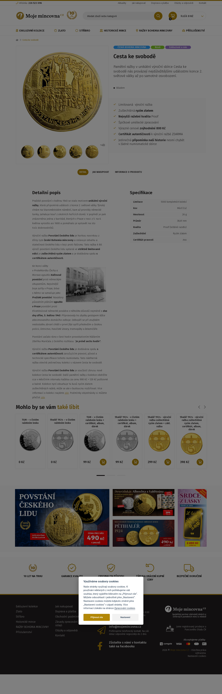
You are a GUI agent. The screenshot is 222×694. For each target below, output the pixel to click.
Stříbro (82, 30)
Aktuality (122, 3)
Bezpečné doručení (189, 583)
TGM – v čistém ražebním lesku (30, 428)
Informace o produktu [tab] (129, 178)
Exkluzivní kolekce (30, 30)
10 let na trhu (33, 583)
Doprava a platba (160, 3)
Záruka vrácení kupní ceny (150, 585)
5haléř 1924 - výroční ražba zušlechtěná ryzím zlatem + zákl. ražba (159, 428)
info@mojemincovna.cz (125, 634)
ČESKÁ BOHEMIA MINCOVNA (132, 47)
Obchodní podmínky (67, 623)
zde (67, 399)
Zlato (60, 30)
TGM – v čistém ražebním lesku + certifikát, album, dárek (95, 428)
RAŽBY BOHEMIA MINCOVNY (154, 30)
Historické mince (113, 30)
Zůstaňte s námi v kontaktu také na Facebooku (127, 651)
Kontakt (202, 3)
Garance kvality (72, 583)
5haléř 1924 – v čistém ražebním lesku (63, 428)
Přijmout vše (96, 617)
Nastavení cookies (197, 663)
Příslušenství (193, 30)
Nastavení (125, 617)
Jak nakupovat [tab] (100, 178)
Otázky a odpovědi (183, 3)
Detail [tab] (81, 178)
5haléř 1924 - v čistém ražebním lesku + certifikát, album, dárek (127, 428)
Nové (157, 47)
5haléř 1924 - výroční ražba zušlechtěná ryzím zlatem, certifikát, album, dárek (191, 430)
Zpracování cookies (124, 608)
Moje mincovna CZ (179, 657)
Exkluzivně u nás (178, 47)
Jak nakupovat (139, 3)
